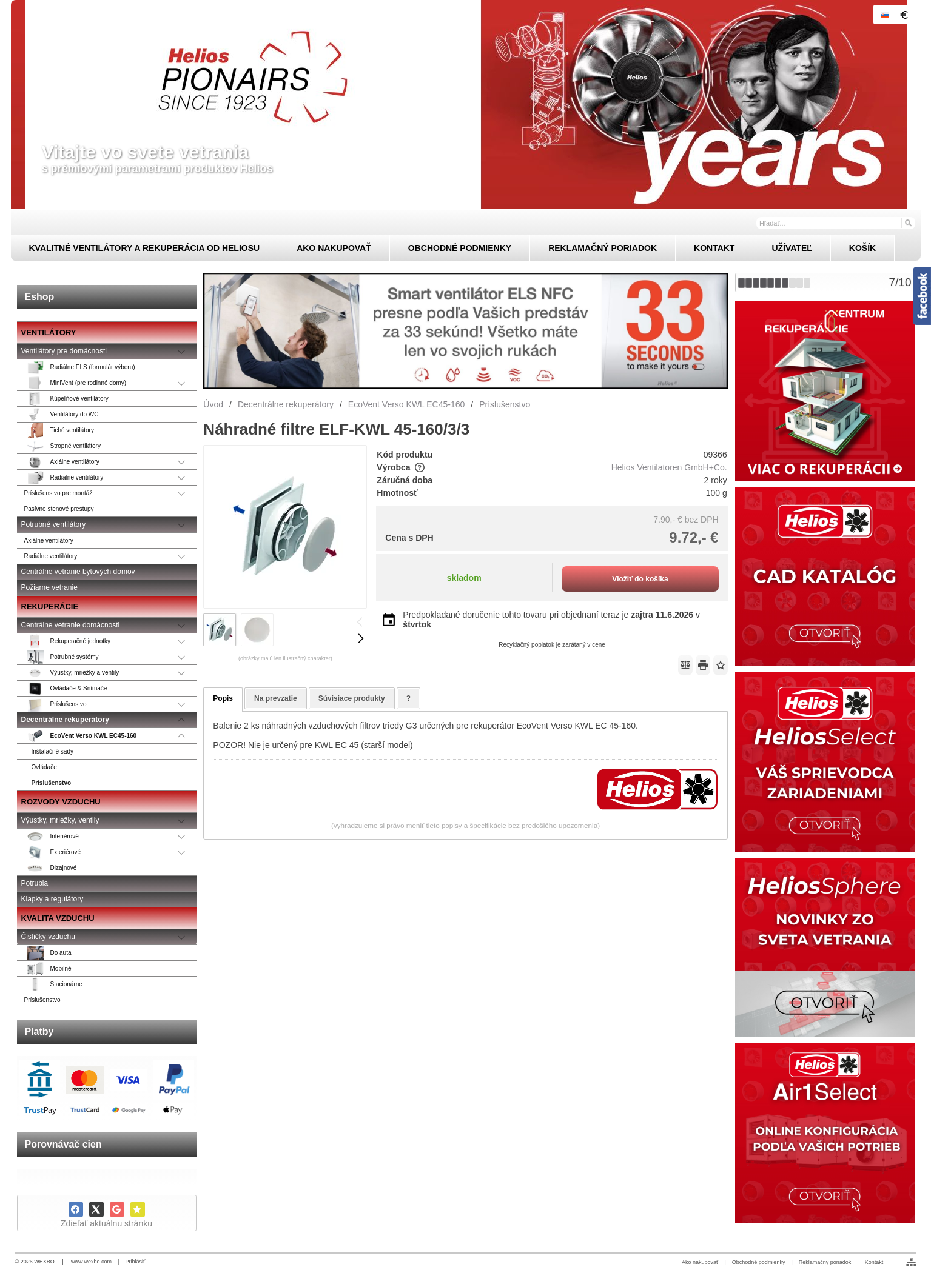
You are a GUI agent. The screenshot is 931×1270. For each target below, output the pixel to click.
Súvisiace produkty (351, 698)
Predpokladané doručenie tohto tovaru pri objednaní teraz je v (551, 619)
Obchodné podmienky (758, 1262)
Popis (223, 698)
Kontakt (874, 1262)
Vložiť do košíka (640, 579)
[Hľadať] (907, 222)
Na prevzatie (275, 698)
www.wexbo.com (91, 1261)
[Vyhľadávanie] (835, 223)
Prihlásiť (135, 1261)
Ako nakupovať (700, 1262)
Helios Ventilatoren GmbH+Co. (669, 467)
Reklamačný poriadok (825, 1262)
